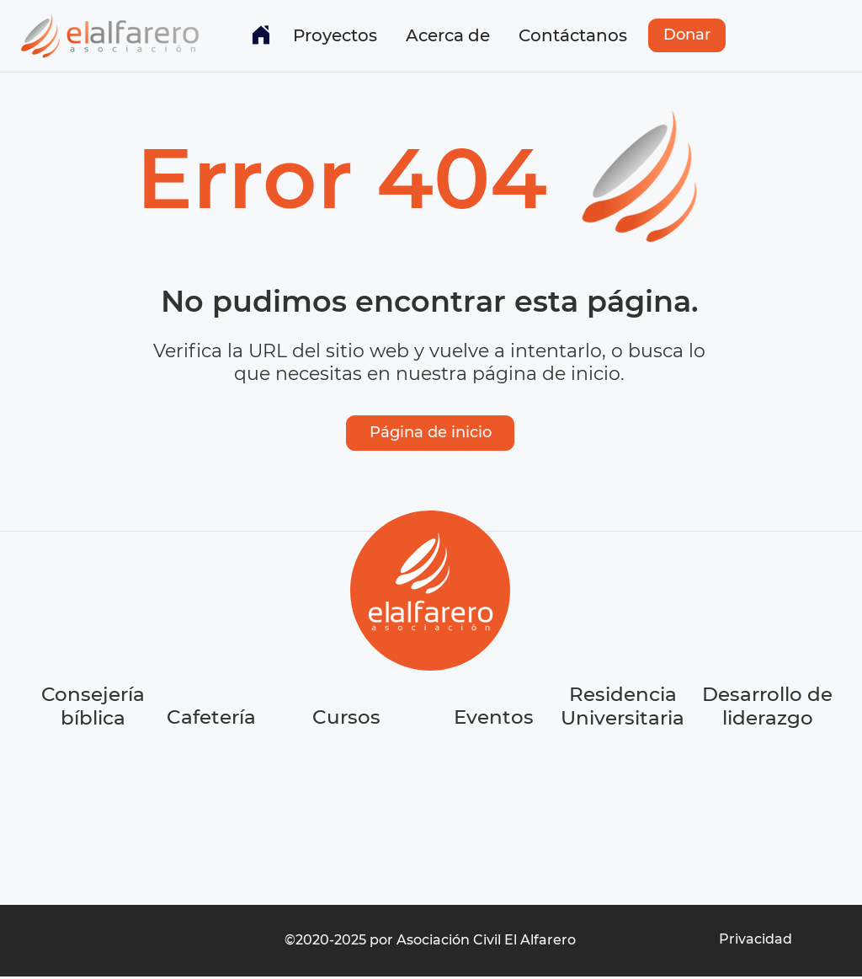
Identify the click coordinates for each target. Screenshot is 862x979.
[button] (335, 35)
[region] (213, 780)
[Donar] (687, 35)
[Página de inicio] (430, 433)
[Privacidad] (755, 939)
